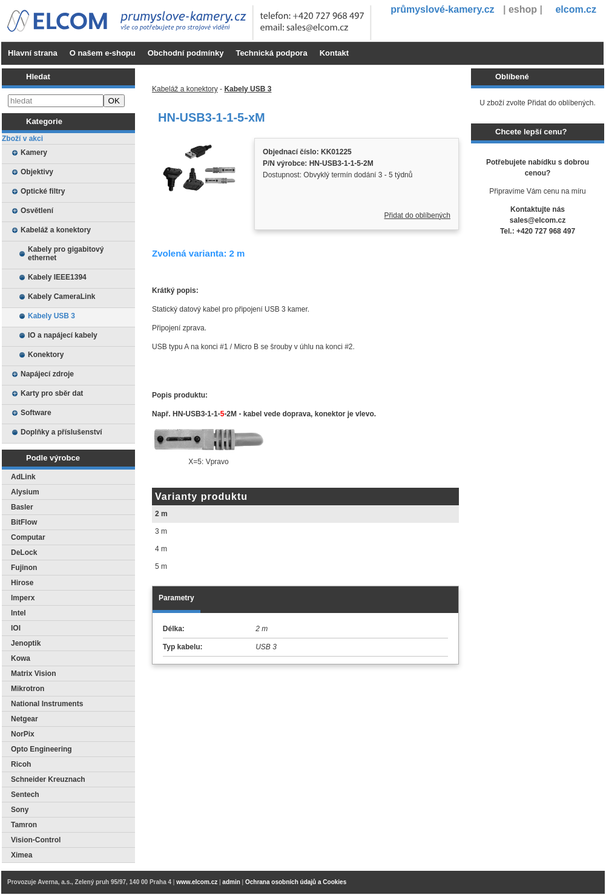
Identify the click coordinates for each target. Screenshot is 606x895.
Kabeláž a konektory (56, 230)
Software (36, 412)
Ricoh (21, 764)
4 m (161, 549)
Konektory (46, 354)
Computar (28, 537)
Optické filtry (43, 191)
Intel (18, 613)
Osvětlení (37, 210)
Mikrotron (27, 688)
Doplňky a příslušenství (61, 432)
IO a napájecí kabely (62, 335)
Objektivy (37, 172)
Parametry (176, 598)
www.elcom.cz (196, 882)
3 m (161, 531)
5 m (161, 566)
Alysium (25, 492)
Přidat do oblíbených (417, 215)
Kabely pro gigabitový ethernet (66, 253)
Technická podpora (271, 52)
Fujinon (24, 567)
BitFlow (24, 522)
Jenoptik (26, 643)
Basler (22, 507)
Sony (19, 809)
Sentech (25, 794)
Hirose (22, 583)
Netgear (24, 719)
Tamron (24, 825)
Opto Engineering (41, 749)
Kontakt (334, 52)
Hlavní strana (33, 52)
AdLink (23, 477)
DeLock (24, 552)
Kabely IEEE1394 (57, 277)
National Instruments (47, 704)
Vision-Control (36, 840)
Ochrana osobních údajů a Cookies (295, 882)
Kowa (20, 658)
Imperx (23, 598)
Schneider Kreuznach (48, 779)
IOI (16, 628)
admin (231, 882)
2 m (161, 514)
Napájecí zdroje (47, 374)
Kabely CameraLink (61, 296)
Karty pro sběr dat (52, 393)
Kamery (34, 152)
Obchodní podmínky (186, 52)
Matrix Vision (33, 673)
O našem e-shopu (103, 52)
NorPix (23, 734)
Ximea (21, 855)
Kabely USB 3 (51, 316)
